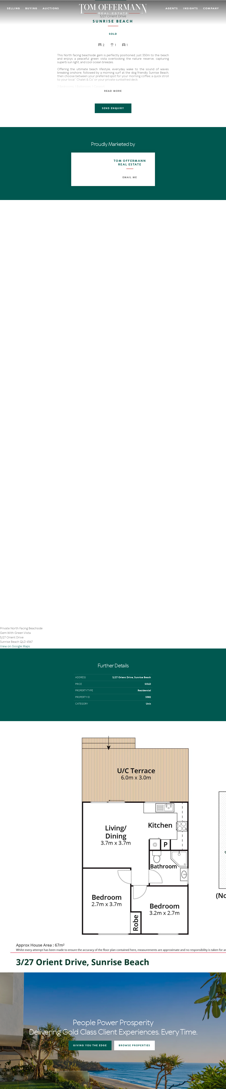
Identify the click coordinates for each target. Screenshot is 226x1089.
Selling (13, 8)
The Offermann (169, 995)
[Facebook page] (15, 1034)
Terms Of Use (20, 1059)
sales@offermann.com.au (30, 1009)
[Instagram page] (20, 1034)
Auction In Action (114, 1004)
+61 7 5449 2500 (24, 1014)
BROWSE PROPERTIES (134, 917)
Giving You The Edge (115, 995)
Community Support (198, 1004)
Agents (171, 8)
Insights (190, 8)
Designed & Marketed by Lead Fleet (196, 1059)
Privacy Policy (35, 1059)
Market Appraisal (113, 1013)
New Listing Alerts (141, 1008)
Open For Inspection (142, 1004)
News (164, 1004)
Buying (31, 8)
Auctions (51, 8)
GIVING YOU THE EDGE (90, 917)
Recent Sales (111, 1008)
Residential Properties (143, 995)
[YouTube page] (25, 1034)
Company (211, 8)
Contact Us (193, 1000)
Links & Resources (197, 1008)
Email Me (130, 177)
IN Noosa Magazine (171, 1000)
